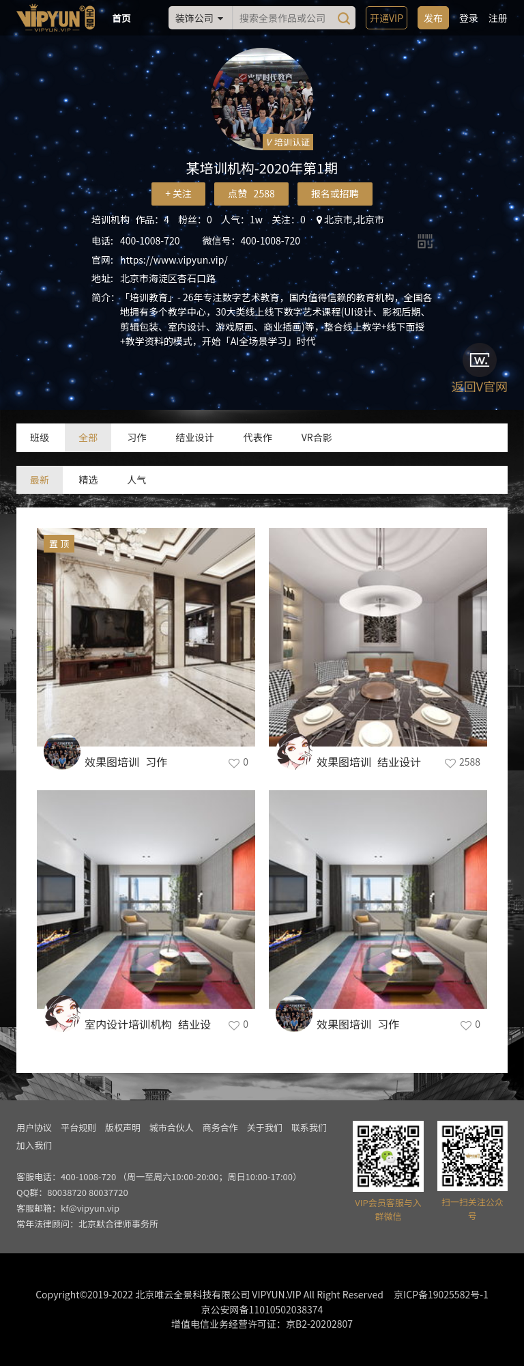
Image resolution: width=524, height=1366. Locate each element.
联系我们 (309, 1127)
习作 (136, 437)
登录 (468, 18)
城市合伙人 (171, 1127)
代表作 (258, 437)
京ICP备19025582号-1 (441, 1294)
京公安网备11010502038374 (262, 1309)
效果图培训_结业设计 (369, 761)
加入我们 (34, 1145)
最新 (39, 479)
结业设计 (194, 437)
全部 (88, 437)
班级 (39, 437)
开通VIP (386, 18)
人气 (136, 479)
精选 (88, 479)
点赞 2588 (251, 193)
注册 (498, 18)
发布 (433, 18)
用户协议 (34, 1127)
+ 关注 (178, 193)
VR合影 (317, 437)
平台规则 (78, 1127)
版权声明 (123, 1127)
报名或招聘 (335, 193)
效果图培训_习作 (126, 761)
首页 (121, 18)
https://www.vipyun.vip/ (174, 259)
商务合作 (220, 1127)
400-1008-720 (149, 240)
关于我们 (264, 1127)
